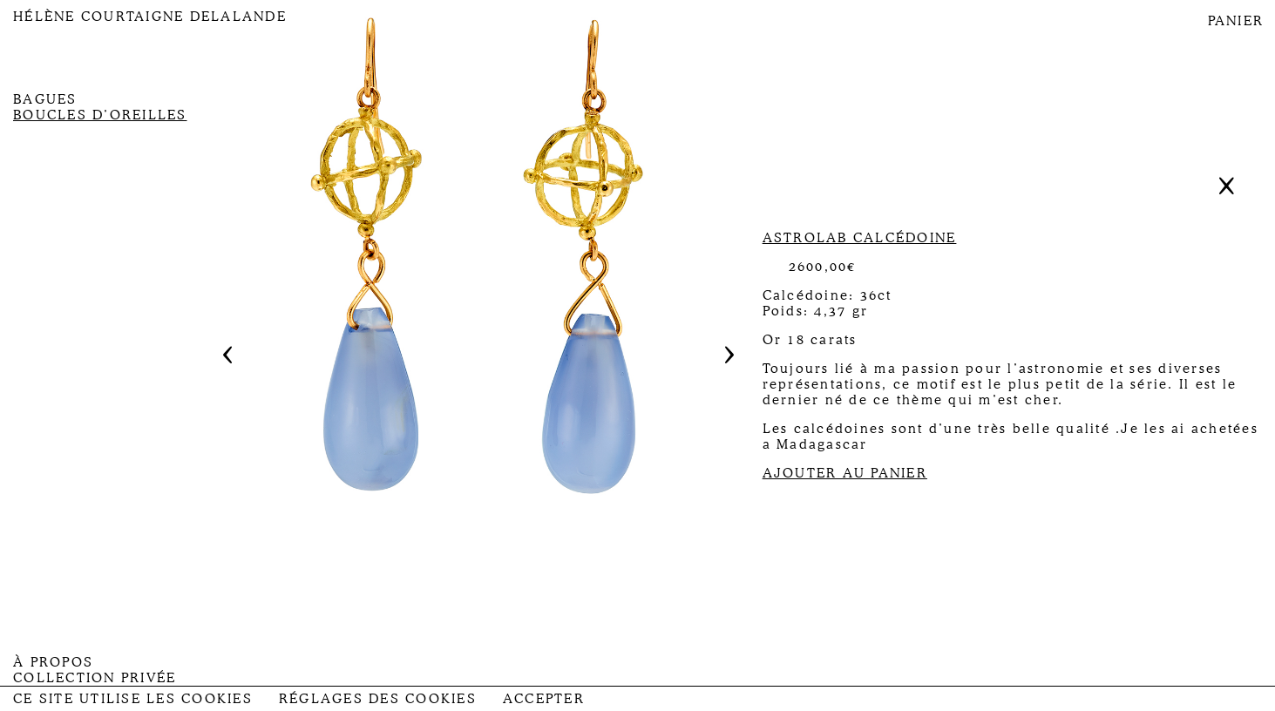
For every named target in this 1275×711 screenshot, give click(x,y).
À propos (53, 662)
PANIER (1236, 21)
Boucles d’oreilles (100, 115)
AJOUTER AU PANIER (845, 473)
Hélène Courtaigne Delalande (150, 16)
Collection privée (94, 678)
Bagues (45, 99)
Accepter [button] (544, 699)
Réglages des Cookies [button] (378, 699)
